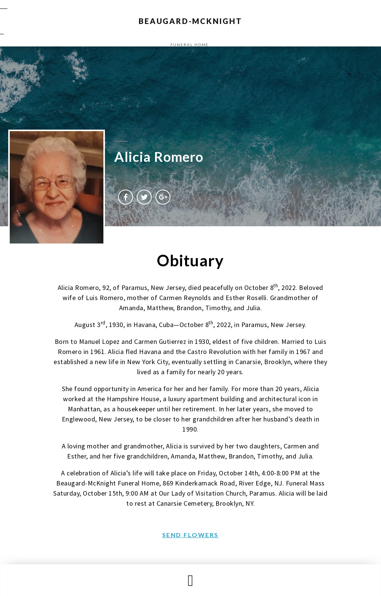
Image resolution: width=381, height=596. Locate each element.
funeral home (189, 44)
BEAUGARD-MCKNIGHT (190, 20)
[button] (190, 580)
